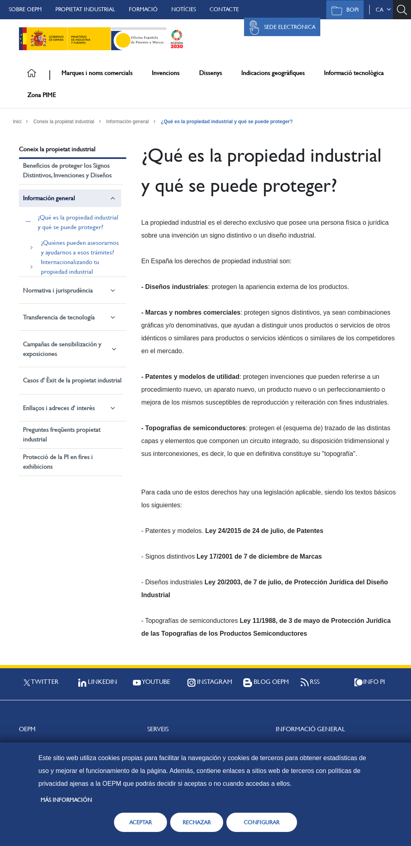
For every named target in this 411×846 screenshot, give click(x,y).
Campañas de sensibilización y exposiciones (62, 349)
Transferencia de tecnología (59, 317)
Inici (17, 121)
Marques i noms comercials (96, 73)
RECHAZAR (197, 822)
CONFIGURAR (261, 822)
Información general (127, 121)
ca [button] (383, 9)
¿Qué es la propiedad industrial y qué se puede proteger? (227, 121)
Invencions (165, 73)
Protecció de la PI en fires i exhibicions (58, 461)
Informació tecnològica (354, 73)
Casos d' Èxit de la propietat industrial (72, 380)
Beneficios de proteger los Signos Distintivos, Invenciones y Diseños (67, 170)
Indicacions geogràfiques (273, 73)
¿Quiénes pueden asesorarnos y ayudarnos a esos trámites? (80, 247)
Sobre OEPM (25, 9)
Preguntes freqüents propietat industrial (61, 434)
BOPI (343, 10)
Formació (143, 9)
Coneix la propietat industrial (63, 121)
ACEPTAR (140, 822)
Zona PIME (41, 95)
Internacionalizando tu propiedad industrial (70, 266)
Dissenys (210, 73)
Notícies (183, 9)
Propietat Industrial (85, 9)
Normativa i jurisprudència (58, 290)
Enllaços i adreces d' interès (59, 408)
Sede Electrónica (280, 27)
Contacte (224, 9)
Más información (66, 800)
